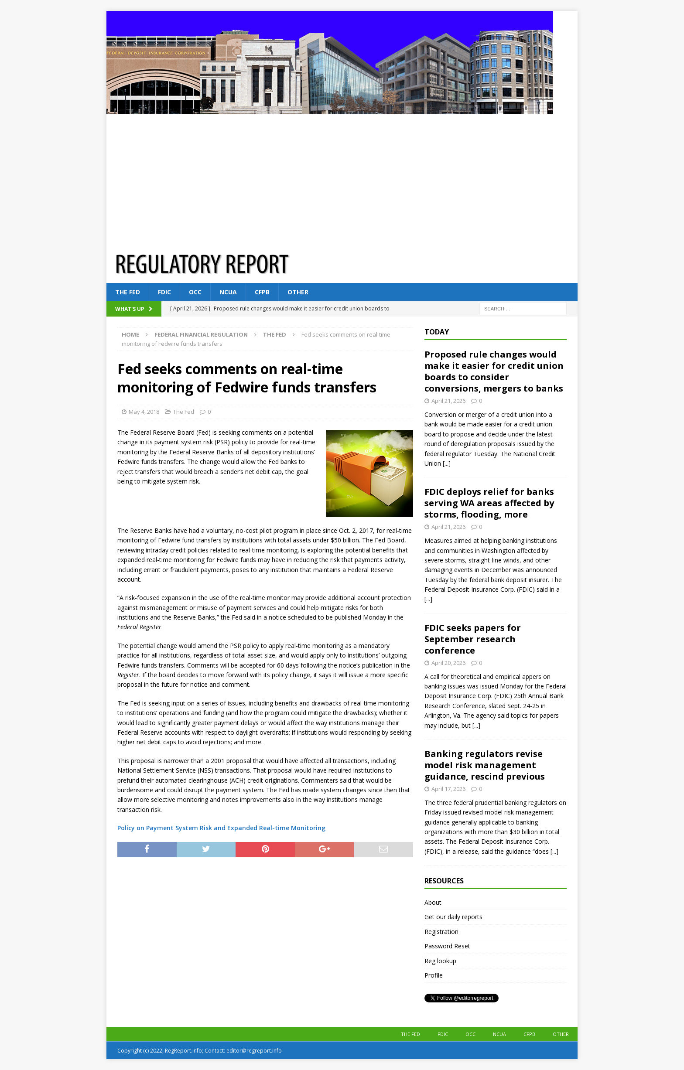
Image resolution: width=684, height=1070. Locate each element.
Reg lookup (440, 961)
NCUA (228, 292)
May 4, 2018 (144, 412)
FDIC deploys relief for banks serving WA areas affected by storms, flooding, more (489, 503)
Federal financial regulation (201, 334)
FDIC (164, 292)
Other (297, 292)
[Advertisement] (342, 180)
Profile (433, 975)
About (432, 902)
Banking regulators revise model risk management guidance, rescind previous (484, 765)
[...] (447, 463)
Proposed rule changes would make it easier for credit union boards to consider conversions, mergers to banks (494, 371)
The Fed (127, 292)
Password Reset (447, 946)
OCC (195, 292)
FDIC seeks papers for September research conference (472, 639)
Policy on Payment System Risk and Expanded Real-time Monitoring (221, 828)
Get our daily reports (453, 917)
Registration (441, 931)
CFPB (262, 292)
